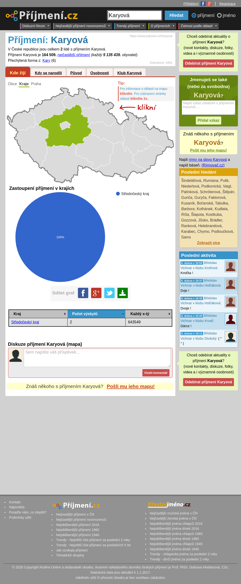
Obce (12, 84)
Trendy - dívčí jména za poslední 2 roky (179, 559)
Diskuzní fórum (35, 26)
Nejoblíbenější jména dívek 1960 (174, 539)
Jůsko (203, 220)
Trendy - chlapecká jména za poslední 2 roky (183, 554)
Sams (186, 237)
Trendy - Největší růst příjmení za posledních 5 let (93, 545)
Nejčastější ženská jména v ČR (173, 518)
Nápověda (16, 507)
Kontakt (14, 502)
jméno (229, 15)
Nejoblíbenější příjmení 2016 (77, 525)
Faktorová (217, 198)
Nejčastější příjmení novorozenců (83, 26)
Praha (36, 84)
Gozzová (188, 220)
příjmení (206, 15)
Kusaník (188, 203)
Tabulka (221, 203)
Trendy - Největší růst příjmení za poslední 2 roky (93, 540)
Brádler (216, 220)
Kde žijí (18, 72)
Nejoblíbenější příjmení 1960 (77, 530)
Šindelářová (191, 181)
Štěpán (228, 192)
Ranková (188, 226)
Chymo (203, 231)
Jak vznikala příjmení (72, 550)
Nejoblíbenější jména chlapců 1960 (176, 534)
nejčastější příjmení (74, 55)
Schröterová (210, 192)
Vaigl (227, 186)
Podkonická (211, 186)
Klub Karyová (129, 73)
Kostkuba (214, 215)
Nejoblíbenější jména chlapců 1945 (176, 544)
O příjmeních (162, 26)
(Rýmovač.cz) (213, 165)
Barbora (188, 209)
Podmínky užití (20, 517)
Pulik (224, 181)
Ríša (185, 215)
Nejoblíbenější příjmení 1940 (77, 535)
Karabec (188, 231)
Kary (46, 60)
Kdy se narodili (48, 73)
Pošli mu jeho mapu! (131, 386)
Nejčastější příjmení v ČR (75, 514)
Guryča (200, 198)
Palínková (189, 192)
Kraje (24, 84)
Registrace (227, 4)
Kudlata (221, 209)
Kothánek (205, 209)
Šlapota (197, 215)
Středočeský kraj (25, 322)
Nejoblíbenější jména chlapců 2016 (176, 524)
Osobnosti (99, 73)
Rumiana (210, 181)
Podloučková (222, 231)
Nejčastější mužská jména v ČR (173, 513)
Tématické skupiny (70, 555)
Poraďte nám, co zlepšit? (27, 512)
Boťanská (205, 203)
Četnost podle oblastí (199, 26)
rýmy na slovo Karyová (208, 160)
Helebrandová (210, 226)
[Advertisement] (90, 440)
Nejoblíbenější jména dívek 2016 (174, 528)
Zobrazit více (208, 243)
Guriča (186, 198)
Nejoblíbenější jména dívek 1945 (174, 549)
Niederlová (190, 186)
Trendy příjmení (130, 26)
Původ (76, 73)
